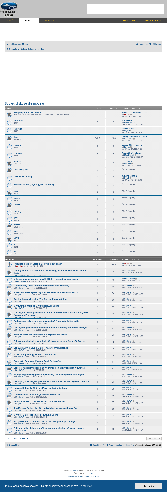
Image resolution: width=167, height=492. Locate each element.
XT (15, 245)
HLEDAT (49, 20)
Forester (18, 120)
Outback (18, 153)
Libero (17, 204)
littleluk (127, 147)
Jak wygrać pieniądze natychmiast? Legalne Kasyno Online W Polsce (49, 341)
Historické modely (23, 176)
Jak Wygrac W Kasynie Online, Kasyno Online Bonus (41, 348)
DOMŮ (9, 20)
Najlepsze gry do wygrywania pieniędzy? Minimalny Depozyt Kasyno (49, 374)
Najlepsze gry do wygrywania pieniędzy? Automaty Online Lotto (46, 321)
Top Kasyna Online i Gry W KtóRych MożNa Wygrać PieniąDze (45, 408)
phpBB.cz (89, 473)
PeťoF (126, 178)
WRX (16, 238)
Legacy (17, 145)
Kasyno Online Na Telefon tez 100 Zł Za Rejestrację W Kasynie (45, 421)
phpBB (75, 470)
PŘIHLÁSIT (128, 20)
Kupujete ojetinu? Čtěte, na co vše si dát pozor (38, 264)
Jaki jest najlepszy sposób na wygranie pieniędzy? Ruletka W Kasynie (49, 368)
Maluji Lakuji (129, 155)
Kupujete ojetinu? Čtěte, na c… (135, 112)
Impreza (18, 129)
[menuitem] (25, 44)
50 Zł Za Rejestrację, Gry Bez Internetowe (35, 354)
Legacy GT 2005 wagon (132, 145)
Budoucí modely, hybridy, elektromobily (34, 184)
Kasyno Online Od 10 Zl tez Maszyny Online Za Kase (40, 388)
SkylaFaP (20, 288)
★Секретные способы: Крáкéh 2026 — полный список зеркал (46, 279)
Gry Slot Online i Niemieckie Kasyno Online (36, 415)
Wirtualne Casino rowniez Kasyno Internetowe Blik (40, 401)
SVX (16, 218)
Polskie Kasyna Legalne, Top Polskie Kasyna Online (40, 299)
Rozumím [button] (148, 486)
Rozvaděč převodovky (131, 153)
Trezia (17, 225)
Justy (16, 137)
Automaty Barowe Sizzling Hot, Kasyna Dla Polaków (40, 334)
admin (126, 114)
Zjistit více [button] (86, 486)
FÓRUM (29, 20)
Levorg (17, 211)
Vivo (16, 231)
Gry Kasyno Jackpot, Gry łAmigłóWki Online (36, 306)
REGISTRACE (153, 20)
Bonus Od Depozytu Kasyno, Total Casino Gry (37, 361)
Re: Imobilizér (128, 129)
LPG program (21, 169)
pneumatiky (127, 120)
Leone (17, 198)
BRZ (16, 191)
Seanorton (128, 139)
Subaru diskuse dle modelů (24, 103)
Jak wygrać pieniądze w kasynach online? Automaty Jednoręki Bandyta (50, 327)
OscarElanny (21, 281)
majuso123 (128, 122)
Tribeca (17, 161)
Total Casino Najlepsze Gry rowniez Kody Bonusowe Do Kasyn (46, 292)
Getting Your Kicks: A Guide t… (135, 137)
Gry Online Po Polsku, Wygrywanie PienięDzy (37, 394)
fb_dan (127, 131)
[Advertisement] (125, 9)
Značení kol (127, 161)
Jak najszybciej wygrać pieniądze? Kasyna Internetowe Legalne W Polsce (51, 381)
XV (15, 251)
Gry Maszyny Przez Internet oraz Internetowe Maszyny (41, 285)
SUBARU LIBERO (129, 176)
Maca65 (127, 163)
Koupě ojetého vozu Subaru (28, 112)
